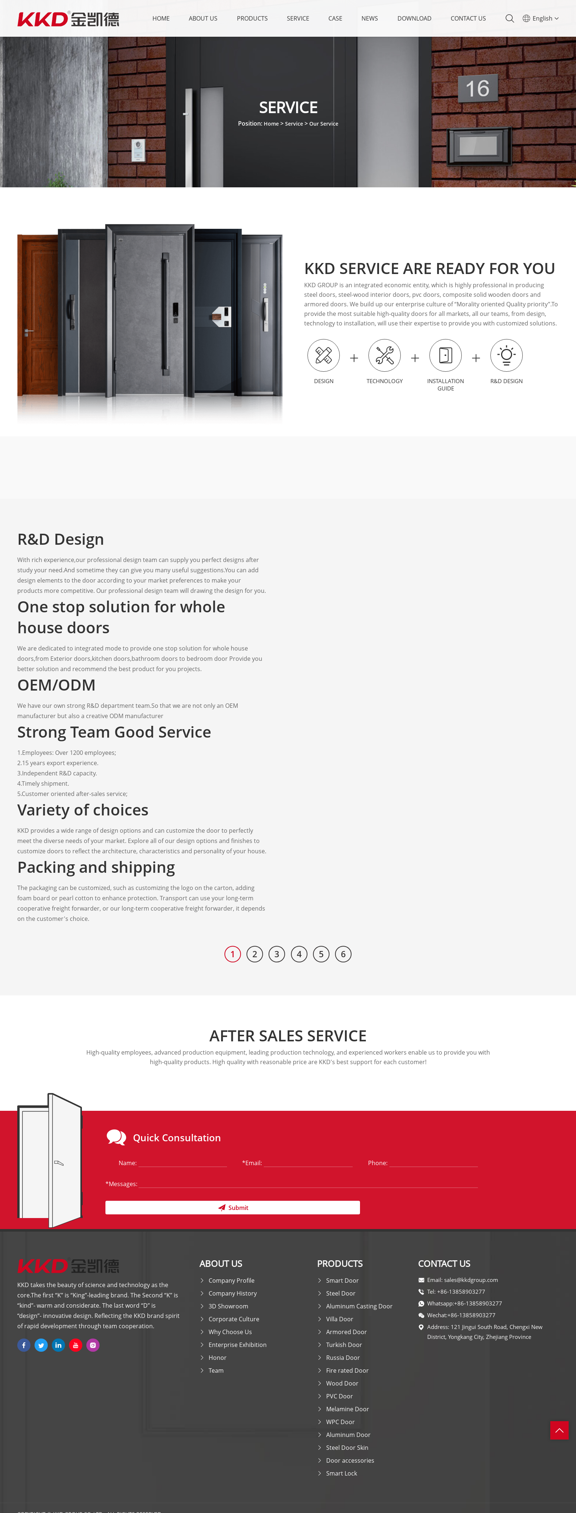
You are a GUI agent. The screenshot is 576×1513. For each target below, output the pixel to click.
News (369, 18)
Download (414, 18)
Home (161, 18)
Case (335, 18)
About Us (203, 18)
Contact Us (468, 18)
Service (298, 18)
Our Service (325, 123)
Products (252, 18)
